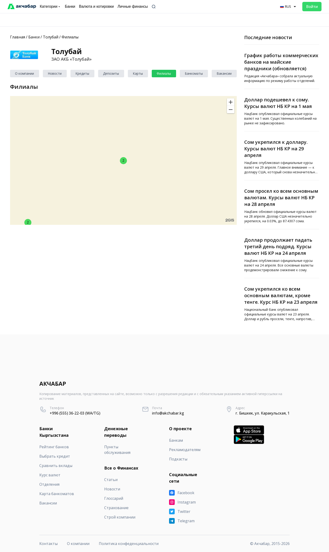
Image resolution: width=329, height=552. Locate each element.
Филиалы (70, 37)
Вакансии (224, 73)
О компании (24, 73)
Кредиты (82, 73)
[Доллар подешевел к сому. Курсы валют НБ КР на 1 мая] (281, 110)
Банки (34, 37)
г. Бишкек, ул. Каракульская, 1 (263, 413)
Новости (55, 73)
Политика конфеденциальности (129, 543)
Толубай (50, 37)
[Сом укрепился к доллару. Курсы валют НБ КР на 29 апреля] (281, 155)
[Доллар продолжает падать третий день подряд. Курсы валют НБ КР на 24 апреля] (281, 253)
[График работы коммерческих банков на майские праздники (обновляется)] (281, 66)
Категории (50, 6)
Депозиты (111, 73)
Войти (312, 6)
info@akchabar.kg (168, 413)
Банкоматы (194, 73)
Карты (138, 73)
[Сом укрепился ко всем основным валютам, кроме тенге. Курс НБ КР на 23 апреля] (281, 302)
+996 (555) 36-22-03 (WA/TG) (75, 413)
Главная (17, 37)
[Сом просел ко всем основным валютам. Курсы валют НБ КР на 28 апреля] (281, 204)
